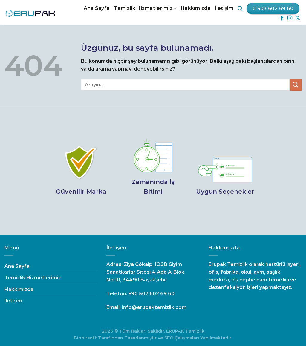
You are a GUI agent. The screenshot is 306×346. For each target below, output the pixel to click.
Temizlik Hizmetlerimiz (145, 8)
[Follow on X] (297, 18)
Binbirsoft (85, 338)
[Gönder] (296, 85)
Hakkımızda (196, 8)
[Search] (240, 8)
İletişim (224, 8)
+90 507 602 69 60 (151, 293)
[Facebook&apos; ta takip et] (282, 18)
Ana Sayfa (97, 8)
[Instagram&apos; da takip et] (289, 18)
